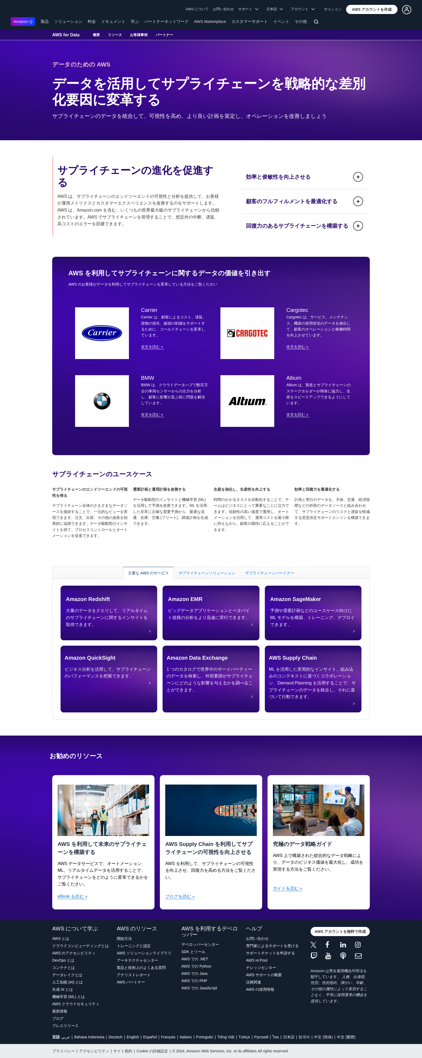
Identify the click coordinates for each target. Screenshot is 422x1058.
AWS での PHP (194, 981)
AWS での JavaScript (199, 988)
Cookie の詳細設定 (152, 1051)
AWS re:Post (257, 960)
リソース (115, 35)
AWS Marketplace (210, 21)
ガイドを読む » (287, 888)
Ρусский (261, 1037)
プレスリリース (65, 1026)
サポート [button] (248, 9)
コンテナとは (63, 967)
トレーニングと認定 (134, 946)
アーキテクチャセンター (137, 960)
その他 (301, 21)
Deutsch (115, 1037)
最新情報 (59, 1011)
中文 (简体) (323, 1037)
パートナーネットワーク (166, 21)
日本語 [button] (274, 9)
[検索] (317, 22)
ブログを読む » (180, 896)
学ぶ (135, 21)
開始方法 (124, 938)
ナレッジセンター (261, 967)
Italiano (186, 1037)
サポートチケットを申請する (270, 953)
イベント (281, 21)
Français (168, 1037)
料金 (92, 21)
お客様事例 (138, 35)
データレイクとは (67, 975)
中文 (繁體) (346, 1037)
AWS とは (60, 938)
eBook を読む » (72, 896)
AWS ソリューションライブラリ (144, 953)
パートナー (164, 35)
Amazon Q (23, 21)
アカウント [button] (303, 9)
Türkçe (244, 1037)
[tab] (148, 573)
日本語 (288, 1037)
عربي (65, 1037)
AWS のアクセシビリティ (74, 953)
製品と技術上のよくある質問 (141, 967)
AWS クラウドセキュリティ (75, 1004)
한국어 (304, 1037)
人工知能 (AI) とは (67, 982)
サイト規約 (122, 1051)
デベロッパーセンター (200, 944)
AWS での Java (194, 973)
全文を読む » (152, 347)
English (132, 1037)
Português (204, 1037)
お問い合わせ (223, 9)
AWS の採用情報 (260, 989)
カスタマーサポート (249, 21)
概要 (96, 35)
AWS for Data (65, 35)
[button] (372, 9)
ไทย (275, 1037)
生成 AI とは (62, 989)
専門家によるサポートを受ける (272, 946)
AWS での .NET (194, 959)
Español (150, 1037)
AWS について (197, 9)
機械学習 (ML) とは (68, 996)
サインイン (333, 9)
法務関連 (253, 982)
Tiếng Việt (225, 1037)
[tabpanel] (211, 649)
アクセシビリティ (94, 1051)
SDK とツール (193, 952)
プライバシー (63, 1051)
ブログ (58, 1018)
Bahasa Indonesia (89, 1037)
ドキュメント (113, 21)
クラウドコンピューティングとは (80, 946)
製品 (45, 21)
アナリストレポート (134, 975)
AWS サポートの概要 (264, 975)
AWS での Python (196, 966)
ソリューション (68, 21)
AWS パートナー (131, 982)
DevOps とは (63, 960)
